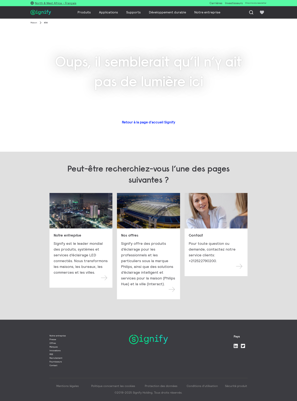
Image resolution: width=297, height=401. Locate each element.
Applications (108, 12)
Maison (34, 22)
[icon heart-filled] (261, 12)
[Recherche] (251, 12)
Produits (84, 12)
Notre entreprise (207, 12)
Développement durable (167, 12)
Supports (133, 12)
